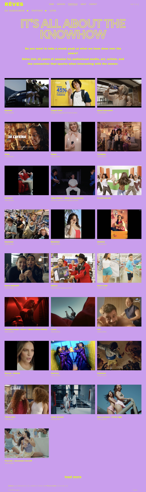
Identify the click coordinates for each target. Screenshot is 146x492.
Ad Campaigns (14, 11)
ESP (132, 4)
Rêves (14, 4)
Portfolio (73, 4)
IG (136, 4)
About (83, 4)
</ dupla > (135, 490)
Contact (93, 4)
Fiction (37, 11)
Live (53, 11)
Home (51, 4)
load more (73, 477)
